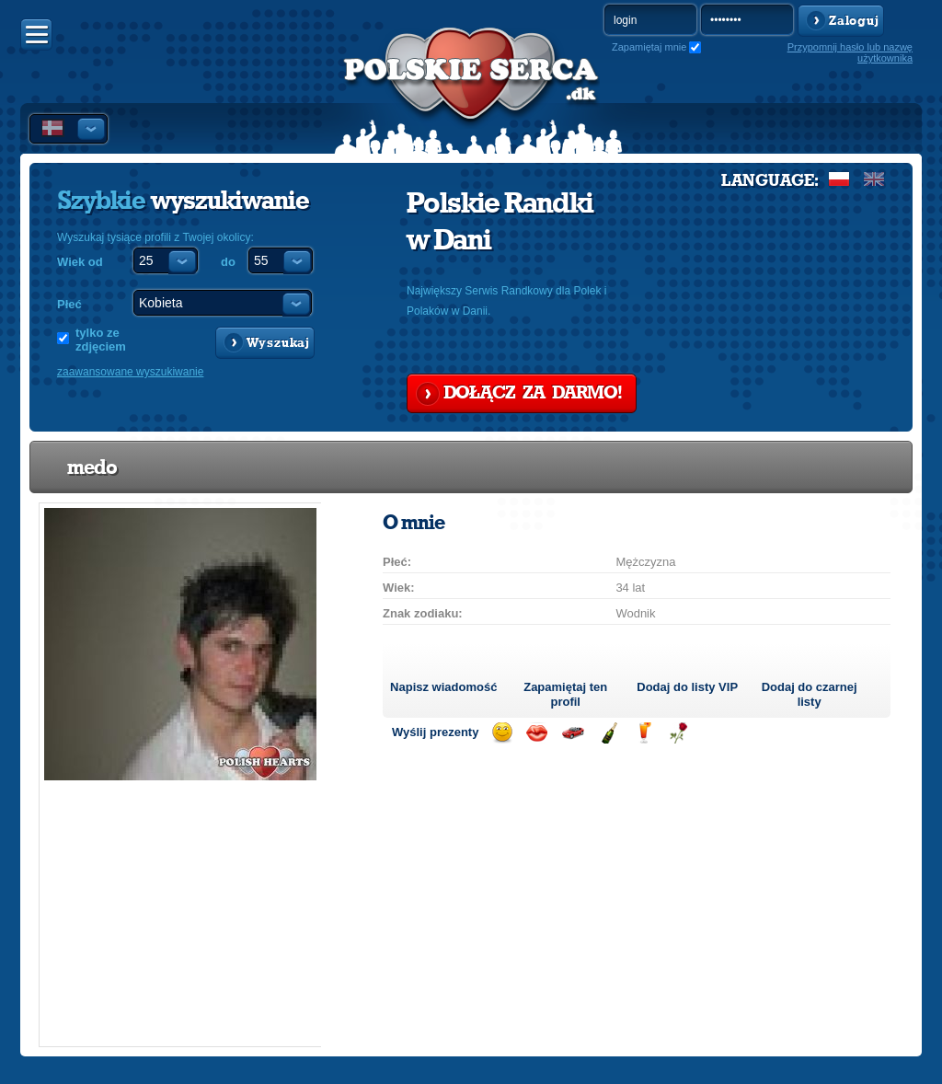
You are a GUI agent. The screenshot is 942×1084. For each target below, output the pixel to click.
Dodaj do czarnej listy (809, 694)
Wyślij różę (678, 733)
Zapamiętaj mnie (649, 46)
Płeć (69, 304)
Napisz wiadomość (443, 687)
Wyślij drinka (643, 733)
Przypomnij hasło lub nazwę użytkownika (850, 52)
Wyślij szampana (608, 733)
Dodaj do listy (687, 687)
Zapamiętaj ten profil (565, 694)
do (228, 262)
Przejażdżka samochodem (572, 733)
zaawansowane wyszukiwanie (130, 371)
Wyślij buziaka (536, 733)
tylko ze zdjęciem (100, 339)
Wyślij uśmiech (501, 733)
